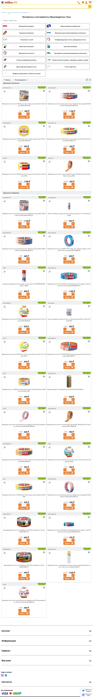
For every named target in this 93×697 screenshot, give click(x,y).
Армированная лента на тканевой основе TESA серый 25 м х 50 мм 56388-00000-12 (24, 566)
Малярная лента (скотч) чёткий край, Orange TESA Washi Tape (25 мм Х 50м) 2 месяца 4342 (69, 175)
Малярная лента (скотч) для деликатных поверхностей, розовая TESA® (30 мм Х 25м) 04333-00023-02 (24, 249)
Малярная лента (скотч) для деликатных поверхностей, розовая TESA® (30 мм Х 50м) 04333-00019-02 (24, 214)
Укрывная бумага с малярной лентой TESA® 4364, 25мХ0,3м (65, 389)
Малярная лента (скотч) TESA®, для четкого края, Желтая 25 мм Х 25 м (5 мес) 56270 (24, 355)
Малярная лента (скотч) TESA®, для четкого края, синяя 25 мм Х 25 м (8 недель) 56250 (69, 460)
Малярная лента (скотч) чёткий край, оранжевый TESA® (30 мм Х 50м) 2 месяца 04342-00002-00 (69, 425)
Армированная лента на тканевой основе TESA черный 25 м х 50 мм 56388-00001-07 (24, 531)
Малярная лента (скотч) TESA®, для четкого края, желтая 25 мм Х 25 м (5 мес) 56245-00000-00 (24, 320)
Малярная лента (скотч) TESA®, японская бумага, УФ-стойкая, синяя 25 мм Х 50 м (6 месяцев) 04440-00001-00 (69, 285)
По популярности (20, 80)
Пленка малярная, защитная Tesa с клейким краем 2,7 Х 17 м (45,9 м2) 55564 (69, 214)
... (9, 12)
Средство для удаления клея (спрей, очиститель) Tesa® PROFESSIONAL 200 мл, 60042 (24, 285)
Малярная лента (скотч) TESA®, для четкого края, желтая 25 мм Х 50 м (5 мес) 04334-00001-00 (69, 140)
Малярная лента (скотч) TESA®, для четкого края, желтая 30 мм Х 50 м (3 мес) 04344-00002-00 (24, 460)
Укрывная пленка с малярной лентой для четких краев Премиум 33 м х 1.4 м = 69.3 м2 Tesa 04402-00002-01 (68, 566)
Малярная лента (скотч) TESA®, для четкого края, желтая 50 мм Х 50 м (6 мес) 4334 (24, 175)
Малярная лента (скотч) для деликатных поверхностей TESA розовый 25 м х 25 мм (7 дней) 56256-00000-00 (24, 601)
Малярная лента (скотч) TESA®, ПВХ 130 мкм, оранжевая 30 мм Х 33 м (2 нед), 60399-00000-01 (69, 355)
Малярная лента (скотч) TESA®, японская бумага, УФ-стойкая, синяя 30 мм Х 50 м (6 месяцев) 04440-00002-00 (69, 531)
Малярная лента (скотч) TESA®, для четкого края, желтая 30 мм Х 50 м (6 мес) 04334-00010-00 (24, 104)
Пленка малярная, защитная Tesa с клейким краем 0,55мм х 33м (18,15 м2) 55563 (69, 320)
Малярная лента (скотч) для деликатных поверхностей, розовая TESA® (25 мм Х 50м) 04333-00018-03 (69, 104)
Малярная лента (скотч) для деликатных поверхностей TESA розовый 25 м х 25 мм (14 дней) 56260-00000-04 (24, 425)
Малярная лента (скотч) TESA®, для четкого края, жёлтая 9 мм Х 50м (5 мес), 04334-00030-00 (24, 140)
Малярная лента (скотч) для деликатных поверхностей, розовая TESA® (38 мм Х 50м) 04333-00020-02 (69, 496)
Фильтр (7, 80)
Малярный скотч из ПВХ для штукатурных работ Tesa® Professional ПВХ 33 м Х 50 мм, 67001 (24, 390)
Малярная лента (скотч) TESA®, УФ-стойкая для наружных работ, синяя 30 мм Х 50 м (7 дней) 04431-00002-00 (69, 249)
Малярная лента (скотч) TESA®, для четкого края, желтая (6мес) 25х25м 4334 (24, 496)
